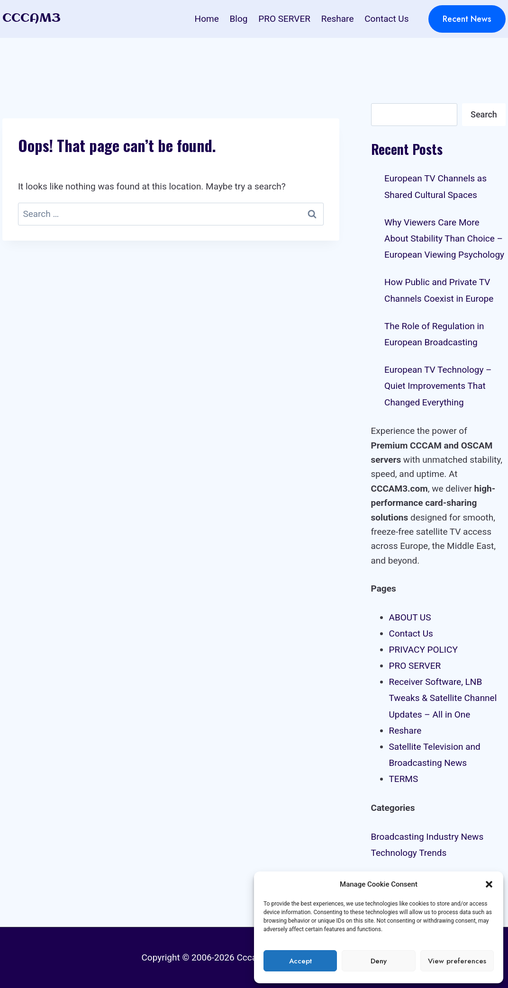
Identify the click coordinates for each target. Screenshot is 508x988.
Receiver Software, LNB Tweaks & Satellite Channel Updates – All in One (443, 697)
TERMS (403, 778)
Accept (300, 961)
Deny (379, 961)
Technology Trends (409, 852)
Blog (239, 18)
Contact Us (386, 18)
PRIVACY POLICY (423, 649)
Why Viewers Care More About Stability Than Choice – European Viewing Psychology (444, 238)
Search (484, 114)
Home (207, 18)
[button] (489, 884)
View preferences (457, 961)
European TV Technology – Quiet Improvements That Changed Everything (438, 385)
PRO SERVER (284, 18)
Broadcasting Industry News (427, 836)
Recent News (467, 19)
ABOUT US (410, 617)
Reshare (337, 18)
